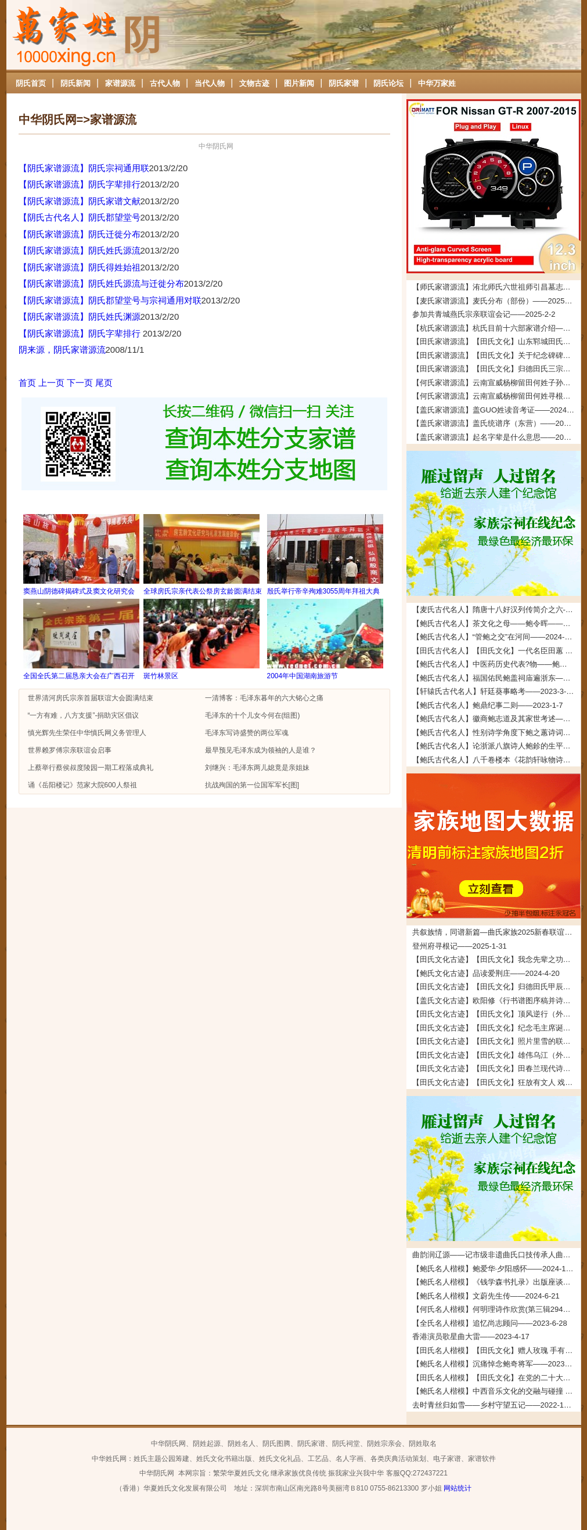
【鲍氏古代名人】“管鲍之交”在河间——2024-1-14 (496, 636)
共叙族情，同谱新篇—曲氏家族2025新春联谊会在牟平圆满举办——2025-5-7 (496, 932)
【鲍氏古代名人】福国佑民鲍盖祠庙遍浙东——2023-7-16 (496, 678)
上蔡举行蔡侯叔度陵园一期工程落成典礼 (90, 768)
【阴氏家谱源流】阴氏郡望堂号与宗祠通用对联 (110, 300)
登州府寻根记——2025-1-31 (459, 946)
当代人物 (210, 83)
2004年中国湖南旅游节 (302, 676)
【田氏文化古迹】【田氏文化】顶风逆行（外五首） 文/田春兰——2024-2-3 (496, 1014)
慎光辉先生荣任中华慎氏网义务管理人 (87, 733)
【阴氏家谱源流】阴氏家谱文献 (80, 201)
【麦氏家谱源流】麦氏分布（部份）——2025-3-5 (495, 300)
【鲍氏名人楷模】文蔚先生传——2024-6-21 (486, 1296)
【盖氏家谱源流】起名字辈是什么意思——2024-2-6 (496, 437)
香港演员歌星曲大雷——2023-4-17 (471, 1336)
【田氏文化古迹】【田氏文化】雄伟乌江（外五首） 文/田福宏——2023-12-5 (496, 1055)
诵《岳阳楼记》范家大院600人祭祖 (82, 785)
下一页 (80, 383)
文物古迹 (254, 83)
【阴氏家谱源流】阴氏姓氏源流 (80, 250)
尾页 (104, 383)
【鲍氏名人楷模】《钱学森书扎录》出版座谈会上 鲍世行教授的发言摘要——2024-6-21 (496, 1282)
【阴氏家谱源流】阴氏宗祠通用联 (84, 168)
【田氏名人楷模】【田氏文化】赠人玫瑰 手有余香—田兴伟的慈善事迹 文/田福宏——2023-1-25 (496, 1350)
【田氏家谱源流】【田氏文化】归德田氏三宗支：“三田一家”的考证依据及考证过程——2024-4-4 (496, 368)
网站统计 (457, 1488)
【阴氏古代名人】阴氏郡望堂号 (80, 217)
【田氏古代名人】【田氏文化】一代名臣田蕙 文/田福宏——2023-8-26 (496, 650)
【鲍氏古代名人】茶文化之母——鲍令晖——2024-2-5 (496, 623)
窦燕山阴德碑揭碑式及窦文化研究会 (79, 591)
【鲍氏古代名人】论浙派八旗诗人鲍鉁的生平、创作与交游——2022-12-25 (496, 746)
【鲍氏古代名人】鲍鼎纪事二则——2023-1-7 (487, 705)
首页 (27, 383)
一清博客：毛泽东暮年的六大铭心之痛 (264, 698)
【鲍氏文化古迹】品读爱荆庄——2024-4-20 (486, 973)
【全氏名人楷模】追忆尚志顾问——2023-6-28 (489, 1323)
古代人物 (165, 83)
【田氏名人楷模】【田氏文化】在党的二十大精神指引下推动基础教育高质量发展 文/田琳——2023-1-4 (496, 1377)
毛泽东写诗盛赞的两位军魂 (247, 733)
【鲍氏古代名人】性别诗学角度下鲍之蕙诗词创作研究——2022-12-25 (496, 732)
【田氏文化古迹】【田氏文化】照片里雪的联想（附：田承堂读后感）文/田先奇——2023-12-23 (496, 1041)
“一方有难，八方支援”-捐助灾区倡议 (83, 715)
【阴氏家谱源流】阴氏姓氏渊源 (80, 316)
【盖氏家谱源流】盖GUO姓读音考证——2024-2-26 (496, 410)
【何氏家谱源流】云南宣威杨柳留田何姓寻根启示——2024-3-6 (496, 396)
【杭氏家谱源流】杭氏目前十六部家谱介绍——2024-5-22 (496, 328)
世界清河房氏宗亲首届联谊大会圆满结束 (90, 698)
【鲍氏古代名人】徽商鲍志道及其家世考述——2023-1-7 (496, 718)
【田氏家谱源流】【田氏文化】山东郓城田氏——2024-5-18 (496, 341)
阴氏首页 (31, 83)
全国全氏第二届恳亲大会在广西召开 (79, 676)
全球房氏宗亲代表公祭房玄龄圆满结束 (202, 591)
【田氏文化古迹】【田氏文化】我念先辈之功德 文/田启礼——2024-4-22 (496, 959)
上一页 (51, 383)
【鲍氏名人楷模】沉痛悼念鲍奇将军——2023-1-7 (495, 1363)
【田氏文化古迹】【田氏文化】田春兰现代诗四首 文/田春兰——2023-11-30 (496, 1068)
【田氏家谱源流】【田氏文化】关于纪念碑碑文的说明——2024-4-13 (496, 355)
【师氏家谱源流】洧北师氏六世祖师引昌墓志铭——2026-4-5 (496, 287)
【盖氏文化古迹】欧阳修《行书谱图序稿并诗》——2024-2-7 (496, 1000)
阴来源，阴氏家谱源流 (62, 350)
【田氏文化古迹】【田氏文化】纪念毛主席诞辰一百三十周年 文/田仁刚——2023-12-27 (496, 1027)
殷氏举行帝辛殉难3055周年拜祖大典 (323, 591)
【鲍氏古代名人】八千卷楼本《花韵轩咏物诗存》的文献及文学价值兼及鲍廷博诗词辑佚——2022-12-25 (496, 759)
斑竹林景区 (160, 676)
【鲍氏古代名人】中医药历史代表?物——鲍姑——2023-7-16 (496, 664)
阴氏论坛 (388, 83)
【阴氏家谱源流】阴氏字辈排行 (80, 184)
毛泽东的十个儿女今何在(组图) (252, 715)
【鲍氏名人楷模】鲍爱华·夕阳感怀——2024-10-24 (496, 1268)
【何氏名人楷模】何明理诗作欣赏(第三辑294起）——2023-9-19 (496, 1309)
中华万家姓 (437, 83)
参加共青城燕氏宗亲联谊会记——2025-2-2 (484, 314)
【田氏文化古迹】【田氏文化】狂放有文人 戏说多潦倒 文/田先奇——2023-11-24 (496, 1082)
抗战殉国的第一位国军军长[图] (252, 785)
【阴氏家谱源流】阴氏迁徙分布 (80, 234)
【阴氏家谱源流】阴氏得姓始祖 (80, 267)
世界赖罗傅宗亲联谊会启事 (69, 750)
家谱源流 (120, 83)
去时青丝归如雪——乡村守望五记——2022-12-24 (495, 1405)
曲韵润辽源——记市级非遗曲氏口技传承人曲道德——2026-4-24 (496, 1254)
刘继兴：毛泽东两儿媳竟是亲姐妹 (257, 768)
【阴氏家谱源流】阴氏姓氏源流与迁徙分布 (101, 283)
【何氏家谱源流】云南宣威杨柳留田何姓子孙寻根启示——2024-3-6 (496, 382)
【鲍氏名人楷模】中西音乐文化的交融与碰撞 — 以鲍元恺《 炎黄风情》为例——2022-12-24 (496, 1391)
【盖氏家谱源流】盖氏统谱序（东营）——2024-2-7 (496, 423)
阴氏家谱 (344, 83)
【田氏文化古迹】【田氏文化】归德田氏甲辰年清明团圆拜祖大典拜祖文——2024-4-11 (496, 986)
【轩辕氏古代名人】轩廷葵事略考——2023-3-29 (493, 691)
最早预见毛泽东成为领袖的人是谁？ (260, 750)
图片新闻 (299, 83)
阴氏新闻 (75, 83)
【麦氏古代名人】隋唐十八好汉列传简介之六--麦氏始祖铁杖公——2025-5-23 (496, 609)
